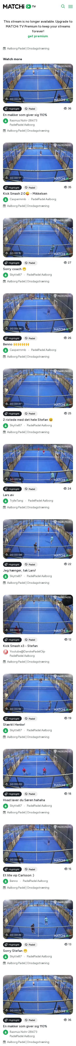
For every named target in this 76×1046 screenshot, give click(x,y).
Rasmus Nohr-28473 (23, 120)
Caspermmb (18, 199)
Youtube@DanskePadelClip (27, 651)
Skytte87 (16, 274)
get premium (38, 36)
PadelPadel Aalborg (22, 125)
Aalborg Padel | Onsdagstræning (28, 48)
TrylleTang (16, 500)
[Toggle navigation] (70, 6)
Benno (14, 881)
